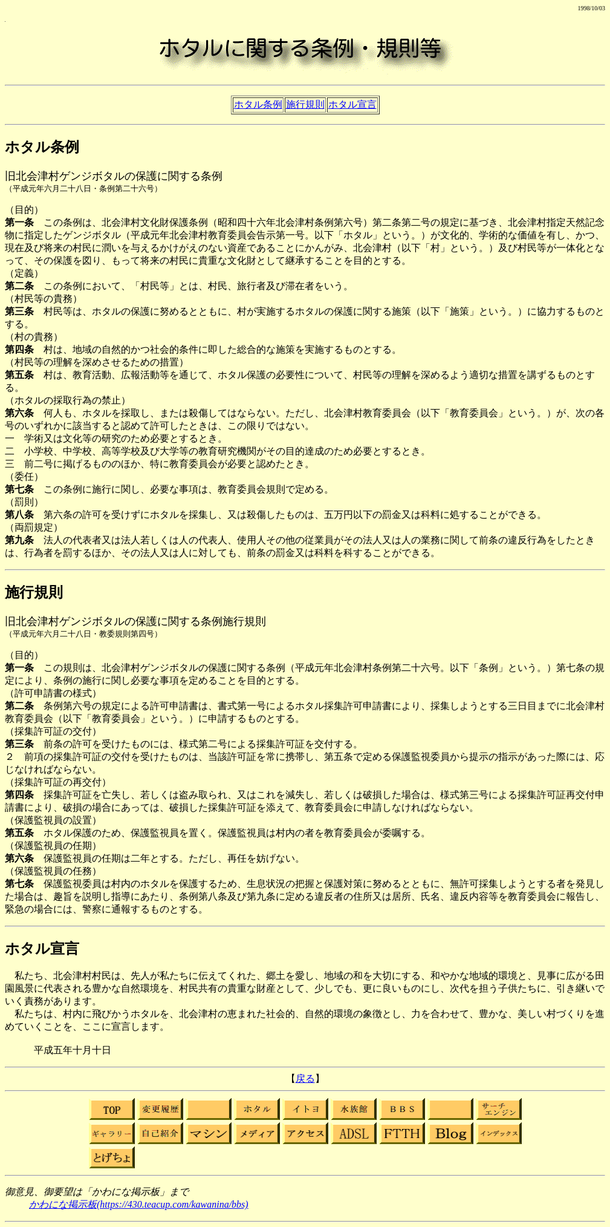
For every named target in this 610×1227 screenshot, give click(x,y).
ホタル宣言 (352, 104)
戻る (305, 1078)
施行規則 (305, 104)
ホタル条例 (258, 104)
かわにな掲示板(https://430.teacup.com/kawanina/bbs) (138, 1204)
